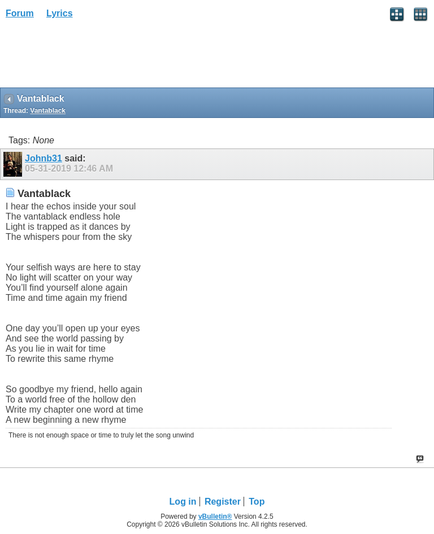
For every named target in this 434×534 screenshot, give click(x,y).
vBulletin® (215, 516)
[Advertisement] (90, 57)
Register (223, 501)
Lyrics (59, 13)
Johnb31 (43, 158)
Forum (20, 13)
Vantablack (48, 111)
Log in (183, 501)
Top (256, 501)
